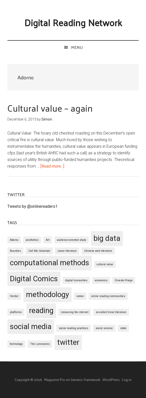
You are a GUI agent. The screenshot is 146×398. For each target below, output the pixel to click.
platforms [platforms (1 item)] (16, 312)
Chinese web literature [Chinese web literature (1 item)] (98, 251)
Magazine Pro (54, 379)
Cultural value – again (50, 107)
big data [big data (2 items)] (107, 238)
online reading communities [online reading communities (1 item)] (108, 296)
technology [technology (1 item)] (16, 344)
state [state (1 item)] (123, 328)
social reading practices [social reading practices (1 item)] (73, 328)
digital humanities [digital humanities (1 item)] (76, 280)
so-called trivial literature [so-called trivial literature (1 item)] (111, 312)
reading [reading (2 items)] (41, 310)
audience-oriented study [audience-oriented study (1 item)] (71, 240)
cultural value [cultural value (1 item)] (105, 264)
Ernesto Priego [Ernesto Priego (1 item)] (123, 280)
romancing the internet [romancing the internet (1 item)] (74, 312)
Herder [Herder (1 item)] (14, 296)
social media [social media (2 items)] (30, 326)
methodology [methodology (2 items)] (47, 294)
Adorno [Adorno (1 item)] (14, 240)
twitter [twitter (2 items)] (68, 342)
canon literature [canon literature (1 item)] (67, 251)
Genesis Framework (85, 379)
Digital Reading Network (73, 22)
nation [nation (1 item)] (80, 296)
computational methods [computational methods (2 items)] (49, 262)
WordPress (111, 379)
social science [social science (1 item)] (104, 328)
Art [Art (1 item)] (47, 240)
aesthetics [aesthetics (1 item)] (32, 240)
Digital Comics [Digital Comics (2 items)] (34, 278)
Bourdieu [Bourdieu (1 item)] (15, 251)
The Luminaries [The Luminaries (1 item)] (40, 344)
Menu (77, 47)
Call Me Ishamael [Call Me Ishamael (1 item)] (39, 251)
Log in (126, 379)
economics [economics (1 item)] (101, 280)
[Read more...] (52, 166)
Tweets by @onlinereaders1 (32, 206)
